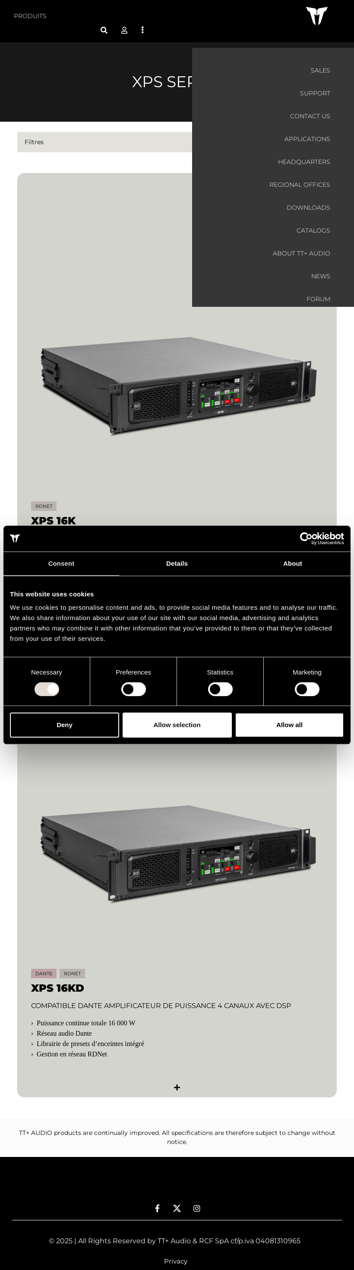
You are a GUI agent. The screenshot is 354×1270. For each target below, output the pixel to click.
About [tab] (292, 563)
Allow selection (176, 724)
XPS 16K (53, 510)
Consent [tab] (61, 563)
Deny (65, 724)
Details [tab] (177, 563)
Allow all (289, 724)
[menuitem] (30, 16)
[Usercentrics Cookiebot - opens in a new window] (306, 538)
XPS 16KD (57, 977)
